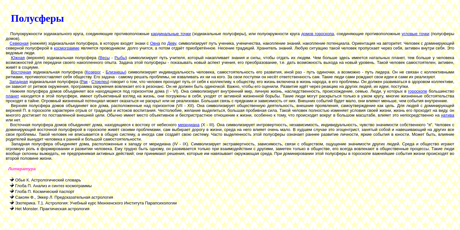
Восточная (21, 72)
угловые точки (416, 33)
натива (447, 115)
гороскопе (417, 91)
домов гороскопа (317, 33)
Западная (18, 81)
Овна (155, 43)
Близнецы (115, 72)
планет (12, 96)
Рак (84, 81)
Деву (171, 43)
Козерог (93, 72)
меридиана (188, 124)
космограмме (67, 48)
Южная (18, 57)
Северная (19, 43)
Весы (105, 57)
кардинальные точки (171, 33)
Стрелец (99, 81)
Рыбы (120, 57)
